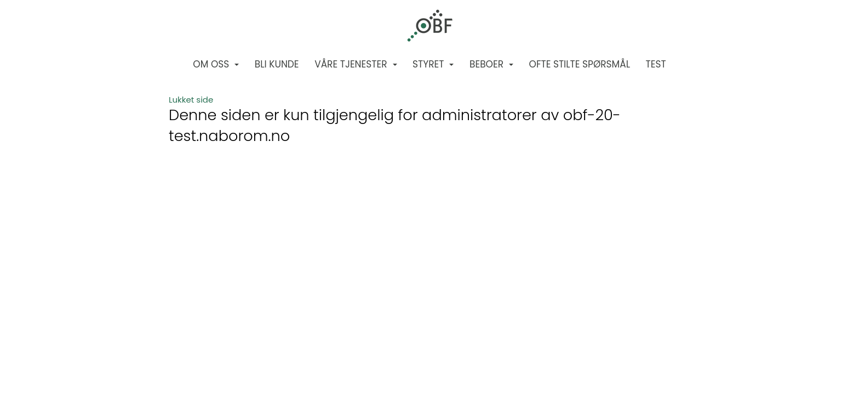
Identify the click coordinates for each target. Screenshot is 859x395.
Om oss (216, 64)
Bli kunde (277, 64)
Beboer (491, 64)
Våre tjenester (355, 64)
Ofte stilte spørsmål (579, 64)
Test (656, 64)
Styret (433, 64)
